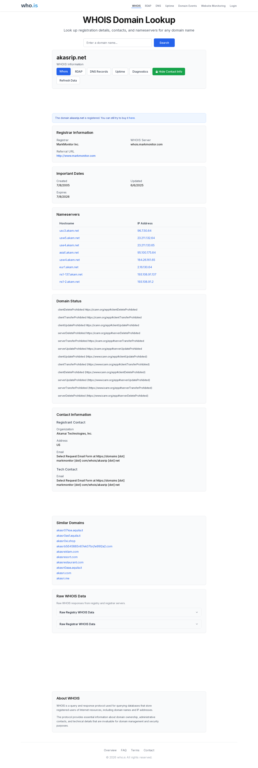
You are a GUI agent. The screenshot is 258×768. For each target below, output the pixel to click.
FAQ (124, 750)
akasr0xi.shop (66, 541)
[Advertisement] (129, 101)
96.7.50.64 (144, 230)
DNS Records (99, 71)
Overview (110, 750)
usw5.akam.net (69, 238)
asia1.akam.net (69, 252)
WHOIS (136, 5)
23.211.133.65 (146, 245)
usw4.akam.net (69, 260)
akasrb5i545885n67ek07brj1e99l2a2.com (84, 546)
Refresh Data (68, 80)
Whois (63, 71)
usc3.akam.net (69, 230)
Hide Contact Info (168, 71)
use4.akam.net (69, 245)
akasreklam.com (68, 551)
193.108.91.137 (146, 274)
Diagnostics (140, 71)
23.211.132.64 (146, 238)
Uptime (169, 5)
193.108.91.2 (145, 281)
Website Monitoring (213, 5)
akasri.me (63, 578)
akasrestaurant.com (70, 562)
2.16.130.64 (144, 267)
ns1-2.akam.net (69, 281)
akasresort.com (67, 557)
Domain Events (187, 5)
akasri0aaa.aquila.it (69, 567)
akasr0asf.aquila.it (68, 535)
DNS (158, 5)
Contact (149, 750)
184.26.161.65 (146, 260)
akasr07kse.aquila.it (70, 530)
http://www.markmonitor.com (76, 155)
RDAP (148, 5)
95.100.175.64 (146, 252)
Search (164, 42)
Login (233, 5)
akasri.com (64, 573)
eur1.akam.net (68, 267)
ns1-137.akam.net (70, 274)
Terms (135, 750)
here (132, 117)
